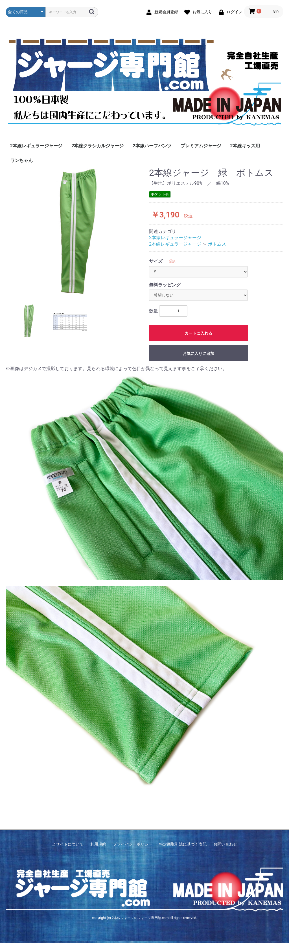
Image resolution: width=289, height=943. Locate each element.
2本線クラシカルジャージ (97, 145)
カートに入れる (198, 333)
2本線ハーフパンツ (152, 145)
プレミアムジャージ (201, 145)
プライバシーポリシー (132, 844)
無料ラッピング (165, 285)
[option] (75, 231)
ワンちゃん (21, 160)
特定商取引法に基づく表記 (183, 844)
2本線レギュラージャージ (36, 145)
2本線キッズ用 (245, 145)
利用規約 (98, 844)
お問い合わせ (225, 844)
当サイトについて (68, 844)
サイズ (156, 261)
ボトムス (217, 244)
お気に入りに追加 (198, 353)
